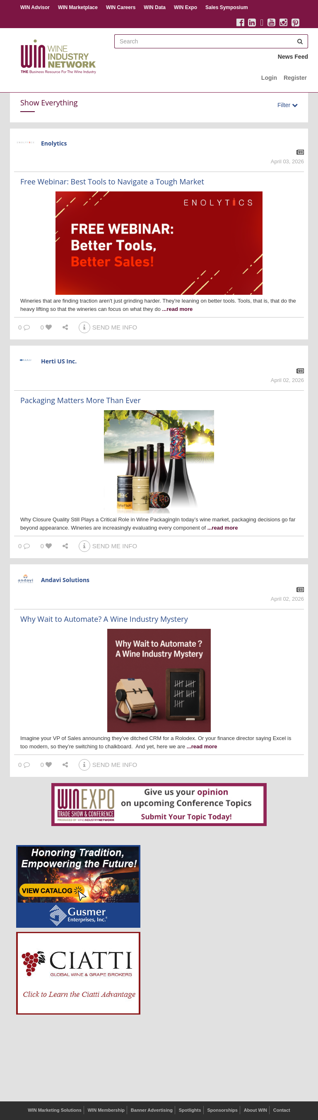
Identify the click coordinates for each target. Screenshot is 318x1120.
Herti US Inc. (59, 361)
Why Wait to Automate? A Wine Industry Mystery (104, 619)
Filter (287, 105)
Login (269, 77)
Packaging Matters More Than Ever (80, 400)
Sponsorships (222, 1110)
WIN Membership (106, 1110)
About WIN (255, 1110)
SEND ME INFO (108, 327)
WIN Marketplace (78, 7)
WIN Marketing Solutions (55, 1110)
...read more (177, 309)
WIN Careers (120, 7)
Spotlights (190, 1110)
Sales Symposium (226, 7)
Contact (281, 1110)
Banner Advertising (152, 1110)
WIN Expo (185, 7)
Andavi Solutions (65, 580)
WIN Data (155, 7)
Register (295, 77)
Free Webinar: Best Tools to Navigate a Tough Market (112, 181)
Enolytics (54, 143)
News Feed (293, 56)
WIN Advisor (35, 7)
